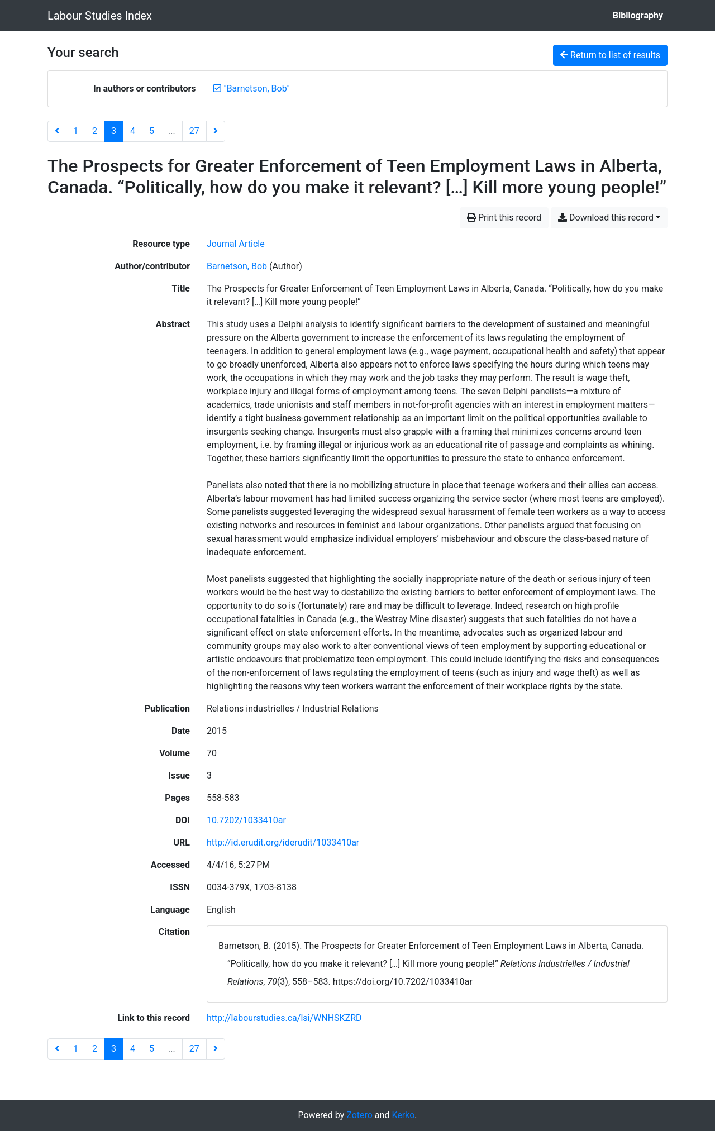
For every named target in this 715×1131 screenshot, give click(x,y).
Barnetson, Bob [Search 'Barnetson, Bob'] (237, 266)
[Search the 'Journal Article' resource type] (236, 243)
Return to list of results (610, 55)
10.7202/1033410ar (246, 820)
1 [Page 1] (75, 131)
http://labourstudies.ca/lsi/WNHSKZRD (284, 1018)
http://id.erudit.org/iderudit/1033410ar (283, 842)
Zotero (359, 1115)
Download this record (606, 217)
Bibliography (638, 15)
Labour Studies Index (99, 15)
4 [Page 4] (132, 131)
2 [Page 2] (94, 131)
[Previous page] (56, 131)
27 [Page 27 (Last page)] (194, 131)
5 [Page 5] (151, 131)
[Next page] (215, 131)
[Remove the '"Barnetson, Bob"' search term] (257, 88)
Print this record (504, 217)
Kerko (403, 1115)
